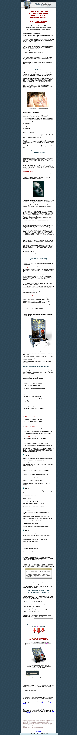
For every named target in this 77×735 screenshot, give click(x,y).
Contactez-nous (38, 731)
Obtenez (33, 638)
